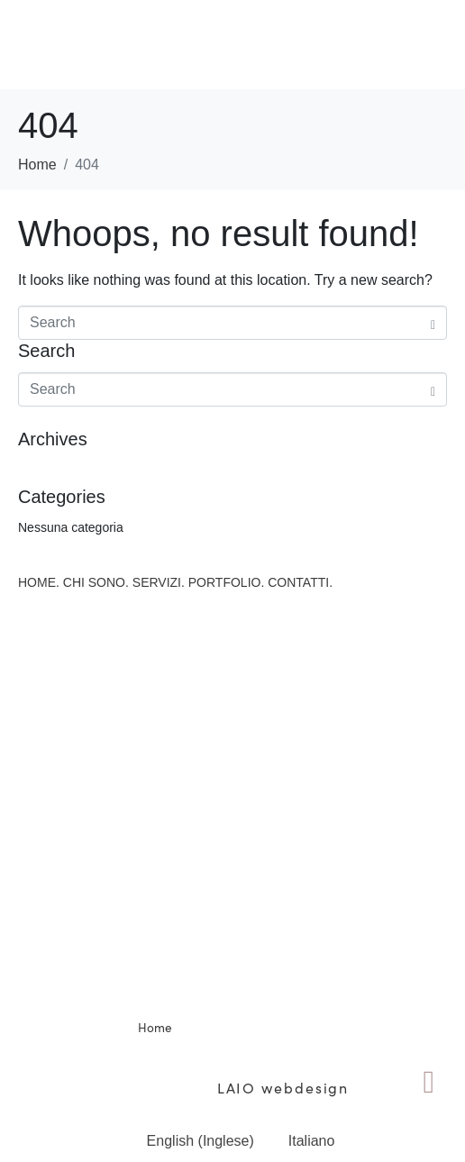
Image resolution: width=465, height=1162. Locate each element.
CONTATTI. (300, 582)
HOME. (38, 582)
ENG (429, 1126)
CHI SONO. (96, 582)
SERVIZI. (158, 582)
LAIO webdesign (281, 1087)
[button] (232, 44)
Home (155, 1027)
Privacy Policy (398, 1047)
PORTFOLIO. (226, 582)
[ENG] (428, 1082)
